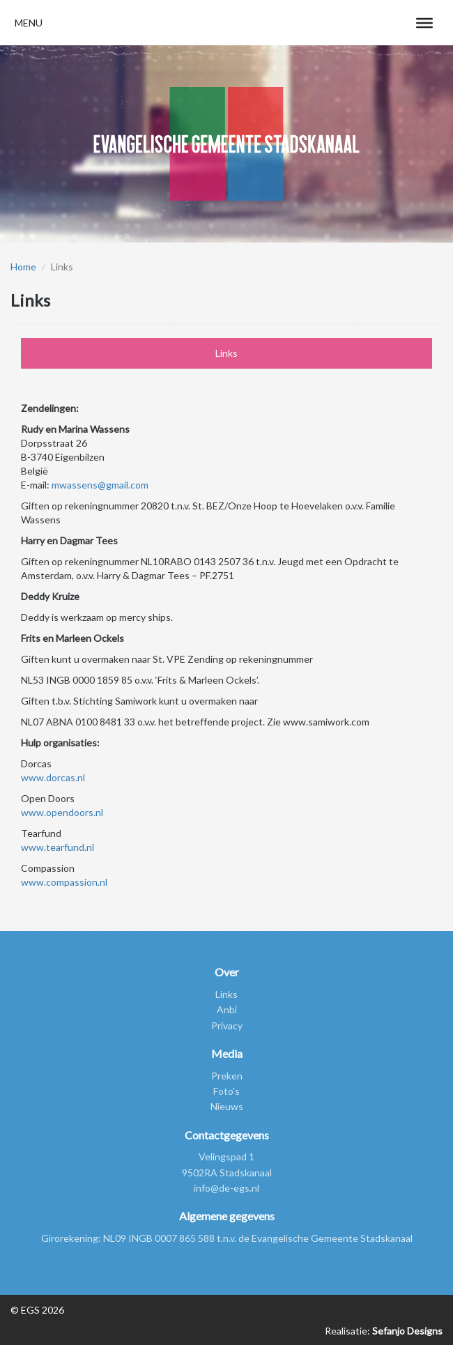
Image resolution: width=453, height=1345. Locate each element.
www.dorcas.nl (53, 777)
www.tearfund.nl (57, 847)
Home (23, 266)
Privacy (227, 1025)
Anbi (227, 1009)
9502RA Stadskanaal (227, 1172)
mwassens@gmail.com (100, 485)
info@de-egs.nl (226, 1188)
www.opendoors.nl (62, 812)
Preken (227, 1076)
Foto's (226, 1091)
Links (226, 353)
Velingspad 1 (226, 1156)
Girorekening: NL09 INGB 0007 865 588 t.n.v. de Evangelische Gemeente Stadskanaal (227, 1238)
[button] (29, 22)
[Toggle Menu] (424, 22)
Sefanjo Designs (406, 1331)
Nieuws (226, 1106)
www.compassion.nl (64, 882)
